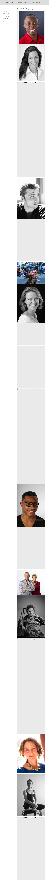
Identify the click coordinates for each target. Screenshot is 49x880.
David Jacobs (8, 2)
